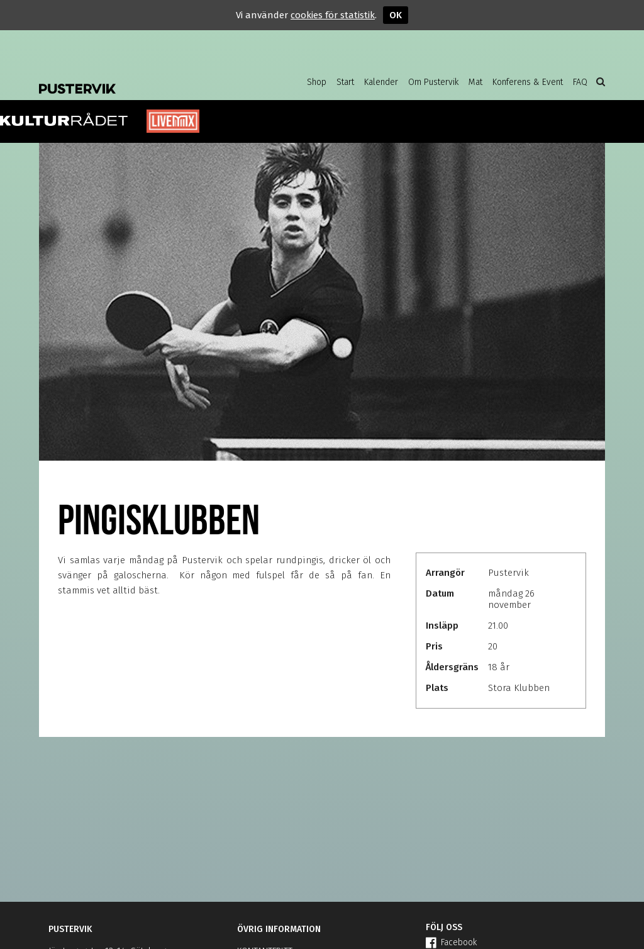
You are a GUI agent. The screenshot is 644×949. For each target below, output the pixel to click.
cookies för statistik (333, 15)
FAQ (580, 82)
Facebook (451, 942)
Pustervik (139, 78)
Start (345, 82)
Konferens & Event (527, 82)
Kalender (381, 82)
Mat (475, 82)
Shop (316, 82)
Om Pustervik (433, 82)
